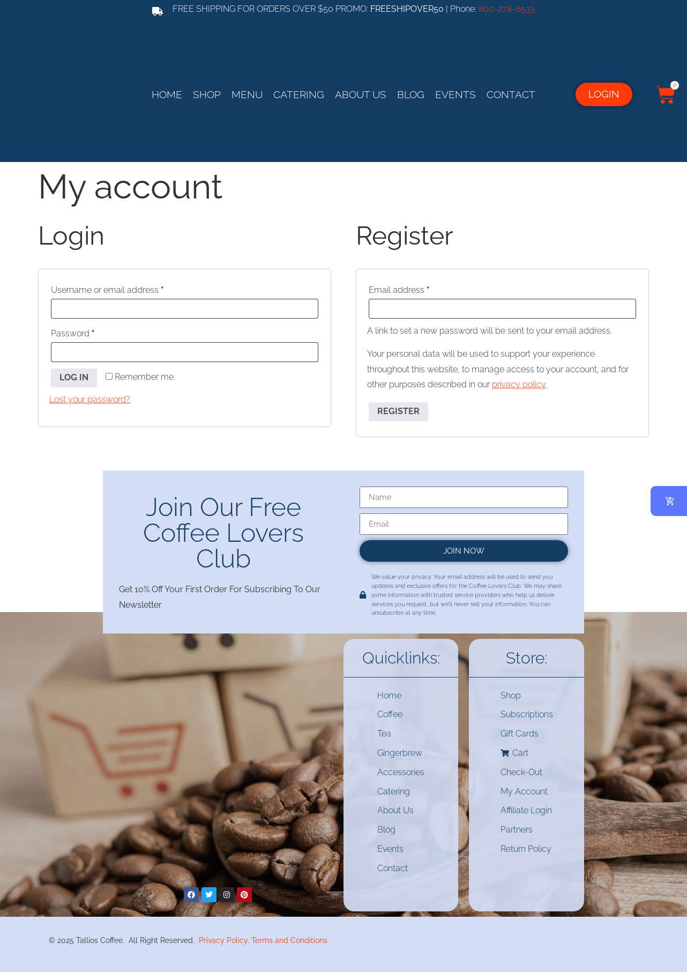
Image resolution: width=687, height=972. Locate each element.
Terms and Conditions (289, 940)
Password (90, 331)
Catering (298, 94)
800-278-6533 (506, 9)
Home (167, 94)
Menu (247, 94)
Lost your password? (89, 399)
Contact (511, 94)
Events (455, 94)
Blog (410, 94)
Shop (207, 94)
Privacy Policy (223, 940)
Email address (416, 288)
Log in (73, 377)
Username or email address (124, 288)
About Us (360, 94)
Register (398, 411)
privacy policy (519, 384)
